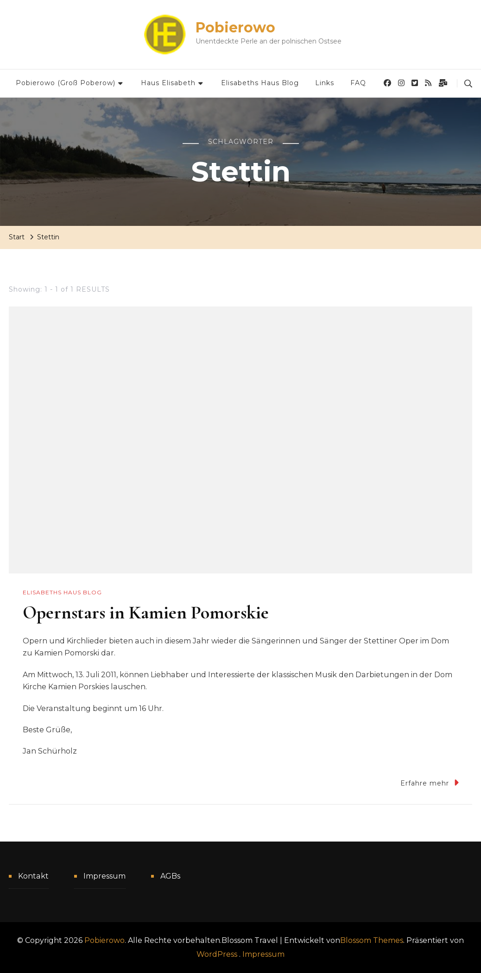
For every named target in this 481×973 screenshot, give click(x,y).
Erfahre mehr (429, 782)
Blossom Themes (371, 940)
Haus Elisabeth (168, 83)
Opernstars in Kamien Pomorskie (146, 612)
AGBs (170, 876)
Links (324, 83)
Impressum (104, 876)
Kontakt (33, 876)
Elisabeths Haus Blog (260, 83)
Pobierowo (235, 27)
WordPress (216, 954)
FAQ (358, 83)
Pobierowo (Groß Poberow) (65, 83)
